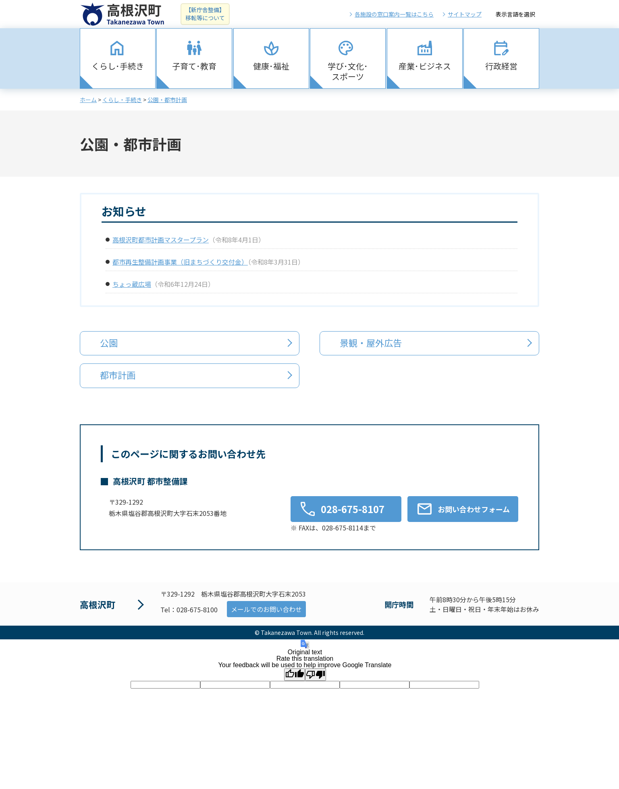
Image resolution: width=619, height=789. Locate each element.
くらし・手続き (122, 100)
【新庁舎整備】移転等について (205, 14)
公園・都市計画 (167, 100)
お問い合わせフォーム (474, 508)
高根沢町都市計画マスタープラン (160, 239)
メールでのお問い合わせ (266, 609)
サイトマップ (465, 14)
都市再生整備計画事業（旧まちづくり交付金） (180, 262)
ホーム (88, 100)
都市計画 (118, 374)
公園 (109, 342)
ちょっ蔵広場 (131, 284)
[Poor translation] (315, 674)
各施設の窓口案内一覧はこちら (394, 14)
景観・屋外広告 (371, 342)
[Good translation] (294, 674)
